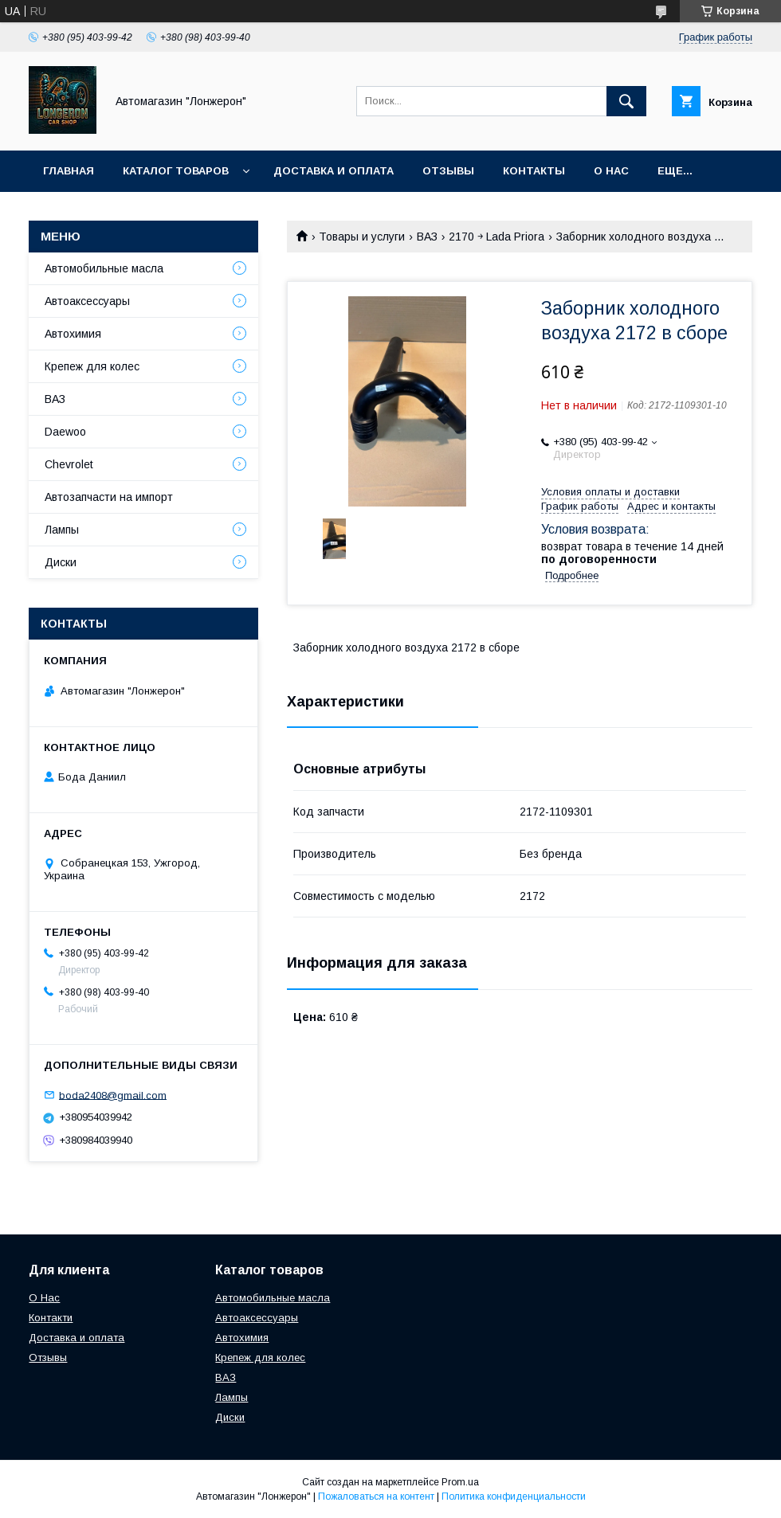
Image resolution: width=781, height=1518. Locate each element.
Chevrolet (69, 464)
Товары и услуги (362, 236)
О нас (611, 171)
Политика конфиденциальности (514, 1496)
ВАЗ (427, 236)
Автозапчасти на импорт (109, 497)
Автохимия (73, 333)
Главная (68, 171)
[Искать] (626, 101)
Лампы (62, 529)
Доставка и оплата (333, 171)
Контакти (51, 1318)
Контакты (534, 171)
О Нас (44, 1298)
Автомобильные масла (104, 268)
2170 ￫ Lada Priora (496, 236)
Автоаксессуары (87, 301)
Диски (61, 562)
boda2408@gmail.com (113, 1095)
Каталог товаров (176, 171)
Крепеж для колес (92, 366)
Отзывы (448, 171)
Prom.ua (460, 1482)
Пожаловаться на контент (376, 1496)
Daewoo (65, 431)
